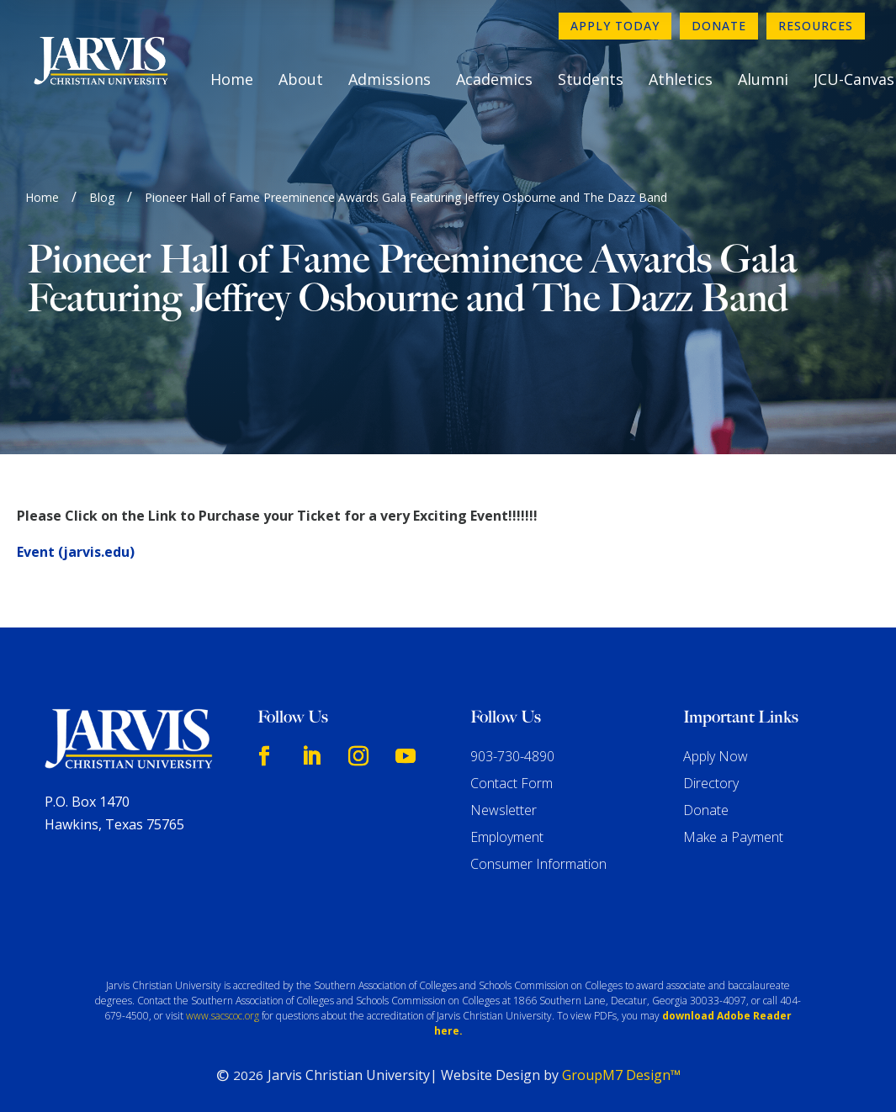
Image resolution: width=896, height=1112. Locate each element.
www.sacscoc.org (222, 1016)
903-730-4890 (512, 756)
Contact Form (511, 783)
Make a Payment (733, 837)
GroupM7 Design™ (621, 1075)
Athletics (681, 79)
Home (231, 79)
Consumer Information (538, 864)
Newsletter (503, 810)
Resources (815, 26)
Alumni (763, 79)
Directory (711, 783)
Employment (506, 837)
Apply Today (615, 26)
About (300, 79)
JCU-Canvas (854, 79)
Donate (719, 26)
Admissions (389, 79)
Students (590, 79)
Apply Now (715, 756)
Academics (494, 79)
